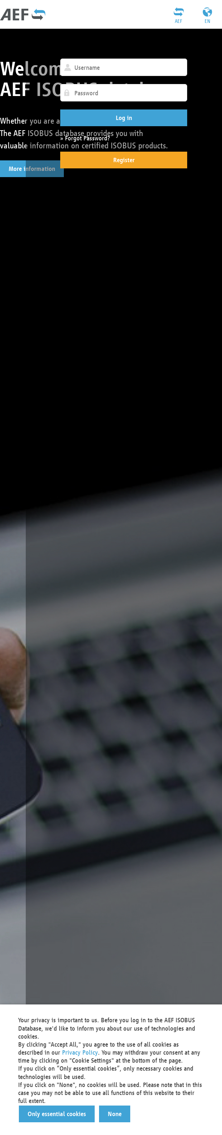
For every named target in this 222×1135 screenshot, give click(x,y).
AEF (178, 21)
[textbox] (123, 67)
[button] (123, 117)
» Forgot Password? (85, 138)
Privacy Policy (80, 1052)
